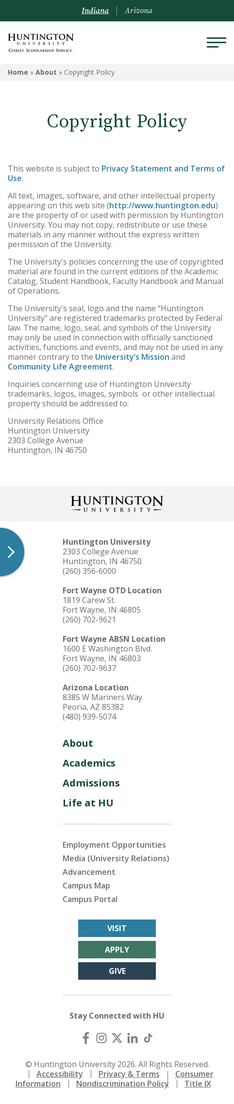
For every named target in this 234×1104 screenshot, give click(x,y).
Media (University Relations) (116, 858)
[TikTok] (148, 1038)
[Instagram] (101, 1038)
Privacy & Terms (129, 1074)
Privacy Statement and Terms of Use (116, 173)
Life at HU (88, 802)
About (46, 72)
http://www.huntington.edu (162, 205)
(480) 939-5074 (89, 716)
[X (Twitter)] (117, 1038)
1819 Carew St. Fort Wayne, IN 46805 (102, 605)
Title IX (197, 1083)
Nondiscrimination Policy (122, 1083)
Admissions (91, 782)
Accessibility (59, 1074)
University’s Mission (132, 356)
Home (18, 72)
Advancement (89, 872)
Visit (117, 928)
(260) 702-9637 (89, 668)
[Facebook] (86, 1038)
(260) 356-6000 (89, 571)
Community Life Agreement (60, 366)
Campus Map (86, 885)
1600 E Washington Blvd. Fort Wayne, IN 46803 (107, 653)
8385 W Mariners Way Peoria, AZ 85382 (102, 702)
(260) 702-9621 (89, 619)
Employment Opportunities (114, 844)
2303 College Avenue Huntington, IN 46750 (102, 556)
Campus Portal (90, 899)
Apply (117, 949)
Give (117, 971)
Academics (89, 762)
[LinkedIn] (132, 1038)
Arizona (138, 11)
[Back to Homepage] (117, 503)
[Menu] (216, 43)
